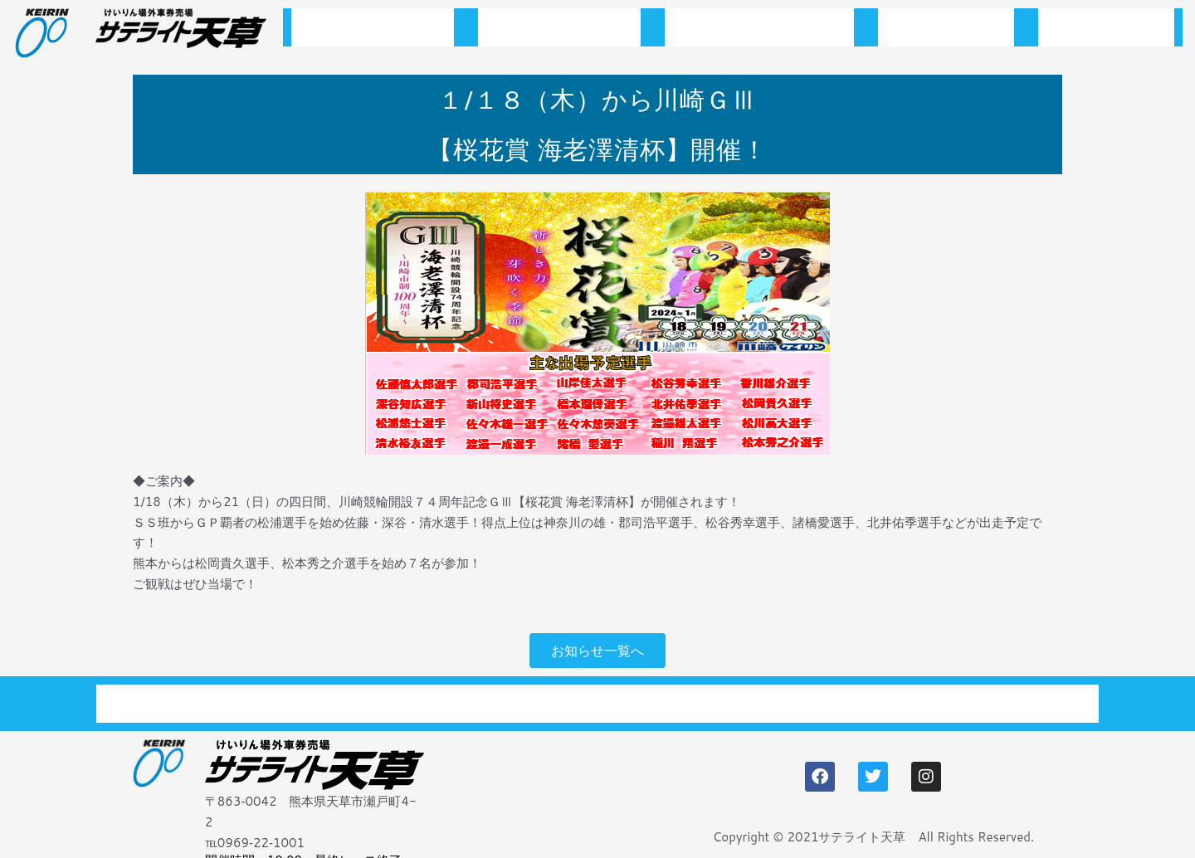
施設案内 (946, 31)
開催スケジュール (759, 31)
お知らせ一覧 (559, 31)
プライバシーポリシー (990, 694)
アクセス (1106, 31)
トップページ (372, 31)
